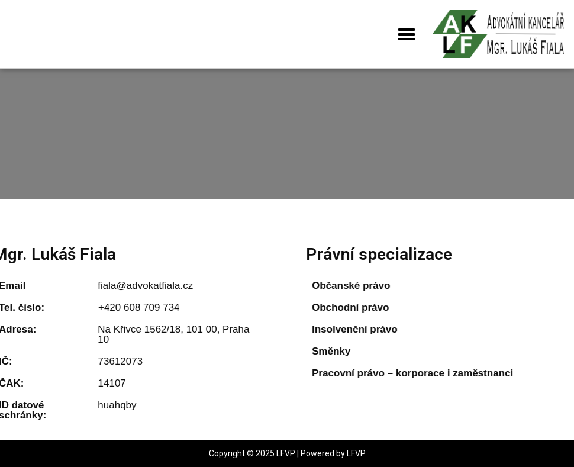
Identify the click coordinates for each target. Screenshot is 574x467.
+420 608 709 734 (113, 307)
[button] (406, 34)
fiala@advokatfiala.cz (119, 285)
